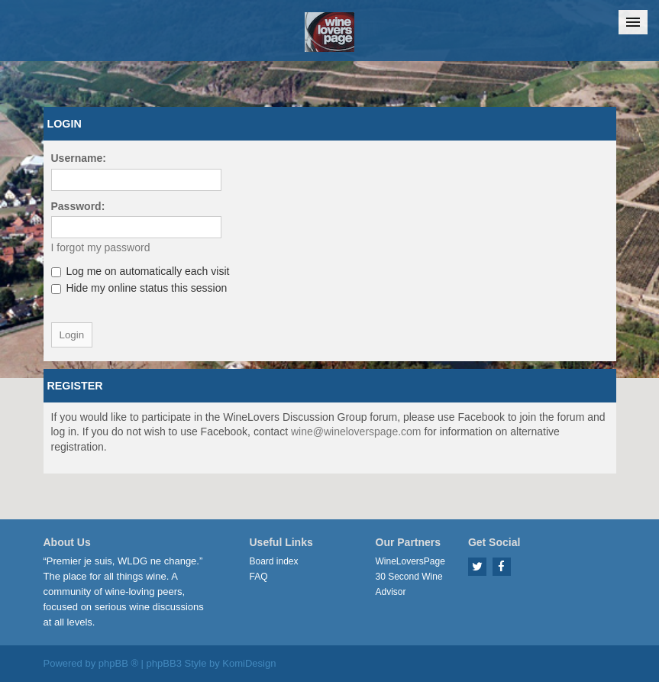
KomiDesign (249, 663)
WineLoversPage (410, 561)
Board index (274, 561)
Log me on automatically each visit (140, 271)
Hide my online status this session (139, 288)
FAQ (259, 576)
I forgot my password (100, 247)
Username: (78, 158)
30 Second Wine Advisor (409, 584)
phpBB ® (118, 663)
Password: (78, 206)
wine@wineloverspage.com (356, 431)
